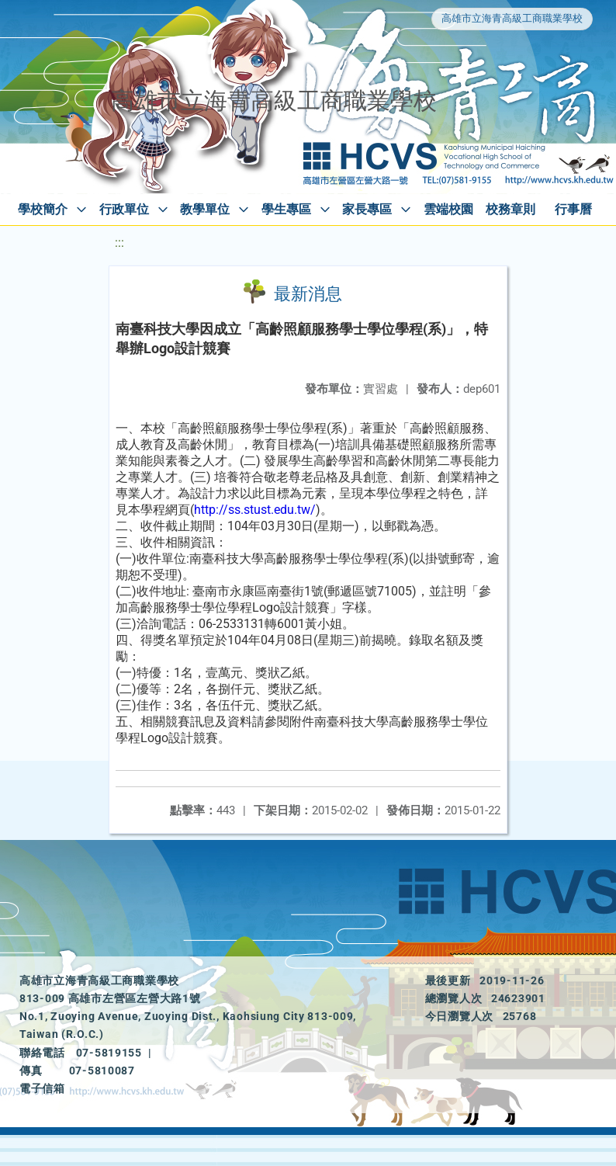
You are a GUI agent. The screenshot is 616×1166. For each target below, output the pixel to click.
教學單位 (205, 209)
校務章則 (510, 209)
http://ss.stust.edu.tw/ (255, 509)
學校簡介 (42, 209)
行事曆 (573, 209)
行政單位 (124, 209)
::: (119, 242)
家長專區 (367, 209)
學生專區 (286, 209)
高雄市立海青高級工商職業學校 (512, 18)
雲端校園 (448, 209)
